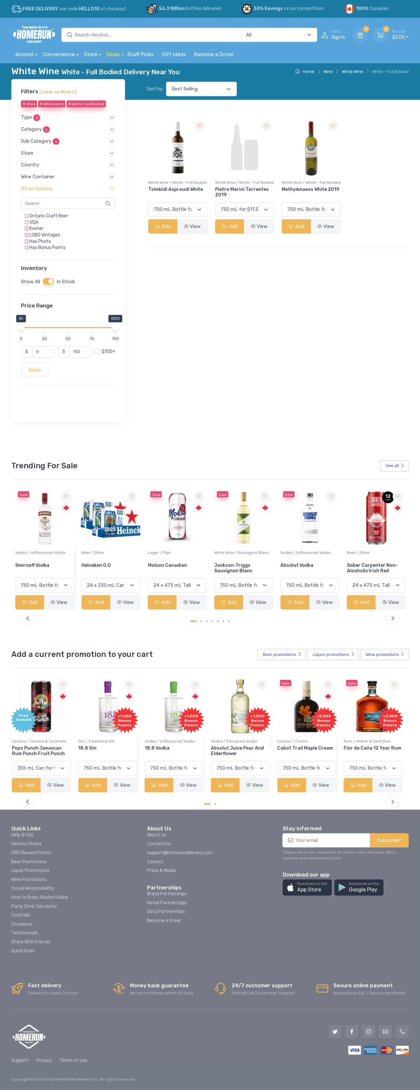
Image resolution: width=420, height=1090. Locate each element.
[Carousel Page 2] (201, 621)
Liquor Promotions (30, 870)
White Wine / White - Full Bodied (177, 182)
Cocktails (21, 915)
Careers (155, 862)
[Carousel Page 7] (229, 621)
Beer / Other (159, 552)
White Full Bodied (86, 104)
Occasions (22, 924)
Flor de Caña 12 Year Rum (375, 748)
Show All (30, 282)
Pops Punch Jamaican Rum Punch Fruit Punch (41, 750)
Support (19, 1060)
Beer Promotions (29, 862)
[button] (68, 118)
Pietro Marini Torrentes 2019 (242, 192)
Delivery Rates (26, 843)
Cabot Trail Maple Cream (308, 748)
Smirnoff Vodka (98, 565)
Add (163, 226)
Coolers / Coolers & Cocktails (42, 741)
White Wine (352, 71)
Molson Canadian (233, 565)
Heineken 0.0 (162, 565)
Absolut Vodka (363, 565)
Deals (113, 54)
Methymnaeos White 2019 (310, 189)
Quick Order (23, 951)
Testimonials (24, 933)
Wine (328, 71)
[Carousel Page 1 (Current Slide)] (193, 621)
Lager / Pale (225, 552)
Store (90, 54)
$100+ (108, 351)
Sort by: (155, 89)
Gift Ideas (174, 54)
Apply (34, 370)
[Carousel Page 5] (218, 621)
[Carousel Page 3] (207, 621)
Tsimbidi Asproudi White (175, 189)
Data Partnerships (166, 911)
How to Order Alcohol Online (39, 897)
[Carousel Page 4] (212, 621)
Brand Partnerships (167, 894)
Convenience (59, 54)
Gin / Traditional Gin (99, 741)
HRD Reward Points (31, 853)
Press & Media (161, 870)
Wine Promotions (29, 879)
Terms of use (73, 1060)
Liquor (334, 654)
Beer (282, 654)
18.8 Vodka (160, 748)
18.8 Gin (90, 748)
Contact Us (159, 843)
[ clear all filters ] (57, 91)
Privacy (44, 1060)
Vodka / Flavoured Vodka (237, 741)
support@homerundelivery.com (180, 853)
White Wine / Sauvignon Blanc (307, 552)
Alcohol (24, 54)
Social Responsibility (32, 888)
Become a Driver (214, 54)
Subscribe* (389, 840)
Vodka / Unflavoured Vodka (106, 552)
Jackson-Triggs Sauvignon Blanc (299, 568)
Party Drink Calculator (34, 906)
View (192, 226)
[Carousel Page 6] (223, 621)
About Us (156, 835)
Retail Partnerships (167, 903)
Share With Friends (30, 942)
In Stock (66, 282)
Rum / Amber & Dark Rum (370, 741)
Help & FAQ (22, 835)
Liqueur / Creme (295, 741)
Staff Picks (140, 54)
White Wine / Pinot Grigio (38, 552)
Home (304, 71)
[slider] (21, 327)
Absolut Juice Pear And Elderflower (240, 750)
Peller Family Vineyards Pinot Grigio (41, 568)
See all (395, 465)
